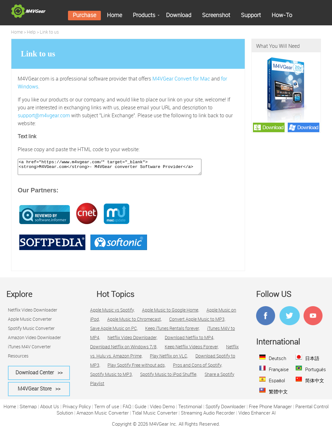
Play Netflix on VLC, (169, 359)
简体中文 (314, 383)
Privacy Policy (77, 409)
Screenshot (216, 15)
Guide (140, 409)
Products (144, 15)
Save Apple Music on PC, (114, 331)
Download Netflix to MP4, (189, 341)
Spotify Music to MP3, (111, 377)
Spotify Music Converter (31, 331)
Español (277, 383)
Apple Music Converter (30, 322)
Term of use (106, 409)
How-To (282, 15)
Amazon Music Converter (103, 416)
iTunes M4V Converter (29, 350)
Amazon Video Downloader (34, 341)
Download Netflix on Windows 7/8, (123, 350)
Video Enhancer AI (257, 416)
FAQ (127, 409)
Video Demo (162, 409)
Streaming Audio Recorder (208, 416)
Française (279, 372)
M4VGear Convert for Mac (181, 79)
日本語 (312, 361)
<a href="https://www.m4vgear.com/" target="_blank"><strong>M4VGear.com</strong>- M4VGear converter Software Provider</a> (121, 168)
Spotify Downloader (225, 409)
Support (251, 15)
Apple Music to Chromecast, (134, 322)
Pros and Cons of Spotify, (197, 368)
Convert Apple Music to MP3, (197, 322)
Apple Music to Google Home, (170, 313)
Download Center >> (39, 375)
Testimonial (190, 409)
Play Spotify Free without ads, (137, 368)
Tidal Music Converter (154, 416)
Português (315, 372)
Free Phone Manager (270, 409)
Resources (18, 359)
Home (114, 15)
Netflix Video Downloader (32, 313)
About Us (49, 409)
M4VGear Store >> (39, 392)
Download (178, 15)
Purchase (84, 15)
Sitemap (28, 409)
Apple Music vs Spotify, (112, 313)
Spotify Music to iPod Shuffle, (168, 377)
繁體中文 (278, 394)
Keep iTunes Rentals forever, (172, 331)
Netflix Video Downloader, (132, 341)
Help (31, 32)
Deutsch (277, 361)
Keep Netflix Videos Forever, (192, 350)
